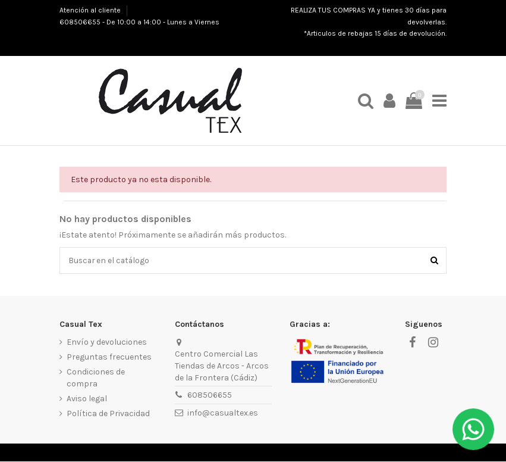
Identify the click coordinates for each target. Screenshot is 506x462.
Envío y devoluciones (107, 343)
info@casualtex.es (222, 413)
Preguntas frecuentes (109, 357)
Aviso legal (87, 399)
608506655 (209, 396)
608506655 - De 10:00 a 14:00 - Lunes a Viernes (139, 22)
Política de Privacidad (108, 414)
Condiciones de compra (96, 378)
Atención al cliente (90, 10)
